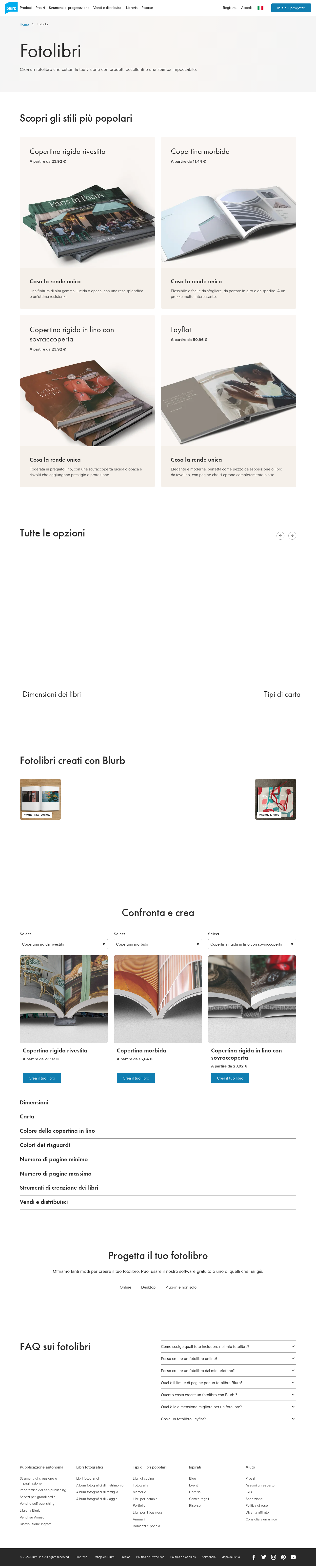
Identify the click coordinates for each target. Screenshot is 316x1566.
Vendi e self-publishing (37, 1503)
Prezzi (40, 7)
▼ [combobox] (64, 944)
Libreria (132, 7)
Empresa (81, 1557)
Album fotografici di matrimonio (99, 1485)
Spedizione (254, 1499)
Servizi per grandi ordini (38, 1497)
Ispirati (195, 1467)
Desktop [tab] (148, 1287)
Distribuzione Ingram (35, 1524)
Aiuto (250, 1467)
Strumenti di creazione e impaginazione (38, 1481)
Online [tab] (125, 1287)
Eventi (193, 1485)
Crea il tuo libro (42, 1078)
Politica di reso (257, 1505)
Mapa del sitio (230, 1557)
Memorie (139, 1492)
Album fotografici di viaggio (97, 1499)
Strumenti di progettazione (69, 7)
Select (25, 934)
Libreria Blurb (30, 1510)
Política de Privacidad (150, 1557)
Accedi (246, 7)
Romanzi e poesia (146, 1526)
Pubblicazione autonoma (41, 1467)
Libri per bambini (145, 1499)
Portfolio (139, 1505)
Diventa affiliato (257, 1512)
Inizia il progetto (291, 8)
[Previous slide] (280, 536)
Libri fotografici (89, 1467)
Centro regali (199, 1499)
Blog (192, 1478)
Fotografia (140, 1485)
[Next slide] (292, 536)
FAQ (249, 1492)
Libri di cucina (143, 1478)
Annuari (139, 1519)
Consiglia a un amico (261, 1519)
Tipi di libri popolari (150, 1467)
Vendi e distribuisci (107, 7)
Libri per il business (148, 1512)
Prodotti (26, 7)
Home (24, 24)
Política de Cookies (183, 1557)
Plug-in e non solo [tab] (181, 1287)
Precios (125, 1557)
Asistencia (209, 1557)
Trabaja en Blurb (104, 1557)
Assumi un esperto (260, 1485)
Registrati (230, 7)
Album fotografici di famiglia (97, 1492)
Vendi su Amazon (33, 1517)
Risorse (147, 7)
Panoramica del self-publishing (43, 1490)
